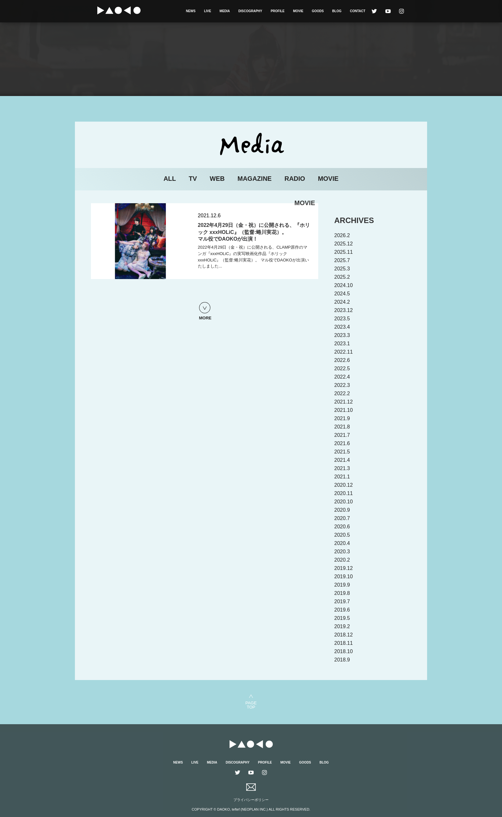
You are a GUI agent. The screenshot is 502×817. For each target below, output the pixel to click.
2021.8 (342, 426)
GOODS (318, 11)
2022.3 (342, 385)
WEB (217, 178)
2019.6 (342, 610)
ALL (170, 178)
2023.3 (342, 335)
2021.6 (342, 443)
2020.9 (342, 510)
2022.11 (343, 352)
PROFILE (277, 11)
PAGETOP (250, 705)
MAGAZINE (255, 178)
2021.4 (342, 460)
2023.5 (342, 318)
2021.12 (343, 401)
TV (193, 178)
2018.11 (343, 643)
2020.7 (342, 518)
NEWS (191, 11)
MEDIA (225, 11)
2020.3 (342, 551)
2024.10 (343, 285)
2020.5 (342, 535)
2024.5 (342, 293)
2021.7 (342, 435)
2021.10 (343, 410)
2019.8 (342, 593)
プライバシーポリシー (251, 800)
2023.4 (342, 327)
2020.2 (342, 560)
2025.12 (343, 243)
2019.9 (342, 585)
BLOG (337, 11)
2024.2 (342, 302)
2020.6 (342, 526)
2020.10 (343, 501)
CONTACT (357, 11)
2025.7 (342, 260)
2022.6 (342, 360)
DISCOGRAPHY (250, 11)
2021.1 (342, 476)
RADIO (294, 178)
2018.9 (342, 659)
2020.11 (343, 493)
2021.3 (342, 468)
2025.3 (342, 268)
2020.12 (343, 485)
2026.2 (342, 235)
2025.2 (342, 277)
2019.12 (343, 568)
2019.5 (342, 618)
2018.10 (343, 651)
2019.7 (342, 601)
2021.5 (342, 451)
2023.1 (342, 343)
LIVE (207, 11)
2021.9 (342, 418)
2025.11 (343, 252)
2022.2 (342, 393)
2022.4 (342, 377)
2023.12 (343, 310)
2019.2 (342, 626)
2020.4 (342, 543)
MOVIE (298, 11)
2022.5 (342, 368)
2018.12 (343, 634)
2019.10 (343, 576)
